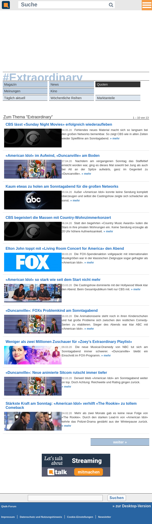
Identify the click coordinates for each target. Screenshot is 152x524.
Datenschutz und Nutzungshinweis (41, 517)
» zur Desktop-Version (132, 506)
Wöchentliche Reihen (65, 98)
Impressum (8, 517)
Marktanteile (106, 98)
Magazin (10, 84)
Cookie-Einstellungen (80, 517)
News (54, 84)
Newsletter (104, 517)
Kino (53, 91)
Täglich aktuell (14, 98)
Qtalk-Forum (8, 506)
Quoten (102, 84)
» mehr (115, 138)
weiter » (120, 442)
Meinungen (12, 91)
